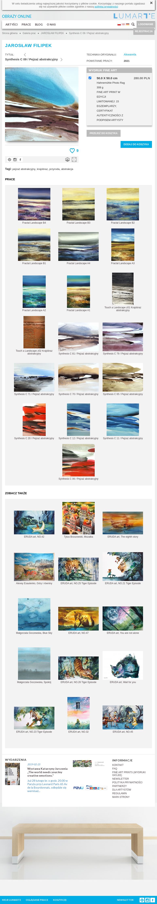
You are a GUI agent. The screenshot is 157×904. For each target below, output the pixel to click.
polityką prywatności (106, 6)
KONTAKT (118, 765)
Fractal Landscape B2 (123, 206)
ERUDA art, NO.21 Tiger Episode (123, 568)
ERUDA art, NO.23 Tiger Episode (34, 720)
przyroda (54, 169)
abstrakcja (67, 169)
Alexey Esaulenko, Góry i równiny (34, 569)
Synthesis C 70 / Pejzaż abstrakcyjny (78, 379)
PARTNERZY (119, 786)
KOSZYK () (59, 899)
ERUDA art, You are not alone (123, 620)
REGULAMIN (119, 793)
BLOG (39, 24)
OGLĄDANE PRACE (37, 899)
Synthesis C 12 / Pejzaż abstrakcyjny (79, 421)
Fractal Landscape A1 (78, 293)
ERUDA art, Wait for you (123, 667)
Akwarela (130, 54)
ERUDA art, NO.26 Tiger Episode (78, 670)
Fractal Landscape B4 (34, 206)
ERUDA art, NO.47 (78, 620)
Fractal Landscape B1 (34, 246)
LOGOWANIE (145, 24)
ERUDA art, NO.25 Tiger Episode (78, 571)
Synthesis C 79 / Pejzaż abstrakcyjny (123, 338)
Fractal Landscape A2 (34, 293)
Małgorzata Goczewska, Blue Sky (34, 616)
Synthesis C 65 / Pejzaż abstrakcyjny (123, 379)
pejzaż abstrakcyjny (23, 169)
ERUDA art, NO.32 (78, 715)
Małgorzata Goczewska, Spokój (34, 665)
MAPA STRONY (121, 797)
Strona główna (10, 33)
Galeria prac (29, 33)
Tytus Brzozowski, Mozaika (78, 520)
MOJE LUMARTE (11, 899)
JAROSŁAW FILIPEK (52, 33)
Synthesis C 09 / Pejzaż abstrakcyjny (89, 33)
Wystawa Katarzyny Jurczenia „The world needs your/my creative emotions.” (47, 772)
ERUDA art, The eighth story (123, 525)
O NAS (51, 24)
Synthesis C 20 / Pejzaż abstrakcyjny (34, 421)
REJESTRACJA (144, 31)
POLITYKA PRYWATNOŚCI (127, 782)
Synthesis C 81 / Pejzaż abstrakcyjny (78, 338)
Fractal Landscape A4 (78, 248)
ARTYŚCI (11, 24)
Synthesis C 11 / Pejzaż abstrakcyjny (123, 421)
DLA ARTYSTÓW (121, 789)
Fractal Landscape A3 (123, 246)
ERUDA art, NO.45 (123, 719)
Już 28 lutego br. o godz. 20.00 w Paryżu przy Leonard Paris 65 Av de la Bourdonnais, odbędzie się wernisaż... (47, 786)
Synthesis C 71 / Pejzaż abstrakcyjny (34, 379)
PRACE (26, 24)
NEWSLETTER (120, 778)
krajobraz (42, 169)
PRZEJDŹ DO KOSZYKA (104, 133)
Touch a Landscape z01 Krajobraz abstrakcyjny (123, 292)
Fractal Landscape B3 (78, 206)
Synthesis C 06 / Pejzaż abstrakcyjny (79, 462)
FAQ (114, 768)
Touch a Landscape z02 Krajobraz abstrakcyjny (34, 335)
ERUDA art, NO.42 (34, 524)
